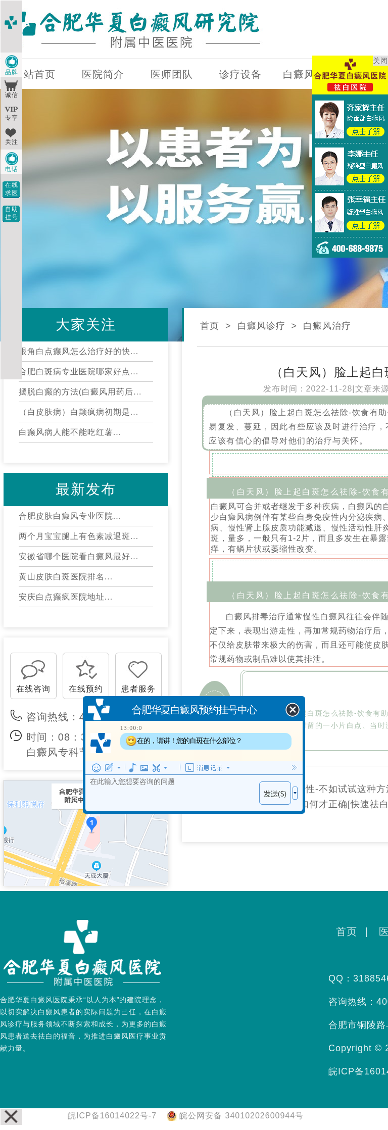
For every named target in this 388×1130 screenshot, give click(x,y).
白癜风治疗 (327, 326)
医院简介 (103, 74)
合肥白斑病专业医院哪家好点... (78, 371)
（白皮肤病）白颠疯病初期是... (78, 412)
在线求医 (11, 188)
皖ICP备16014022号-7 (112, 1115)
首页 (209, 326)
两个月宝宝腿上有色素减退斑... (78, 536)
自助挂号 (11, 213)
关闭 (380, 61)
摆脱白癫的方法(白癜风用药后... (80, 391)
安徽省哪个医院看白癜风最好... (78, 556)
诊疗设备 (240, 74)
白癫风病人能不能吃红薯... (70, 432)
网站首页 (34, 74)
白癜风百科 (309, 74)
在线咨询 (33, 688)
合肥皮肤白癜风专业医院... (70, 516)
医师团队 (172, 74)
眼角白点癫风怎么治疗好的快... (78, 351)
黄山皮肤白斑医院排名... (66, 576)
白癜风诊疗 (261, 326)
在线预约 (86, 688)
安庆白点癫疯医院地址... (66, 597)
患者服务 (138, 688)
